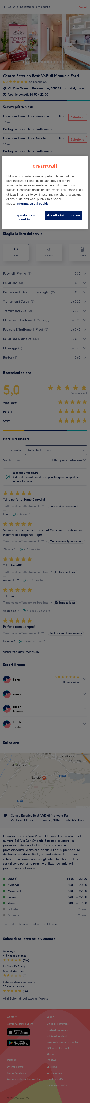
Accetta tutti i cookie (63, 215)
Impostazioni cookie (24, 217)
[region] (45, 192)
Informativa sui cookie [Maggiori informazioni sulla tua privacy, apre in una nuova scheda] (33, 203)
